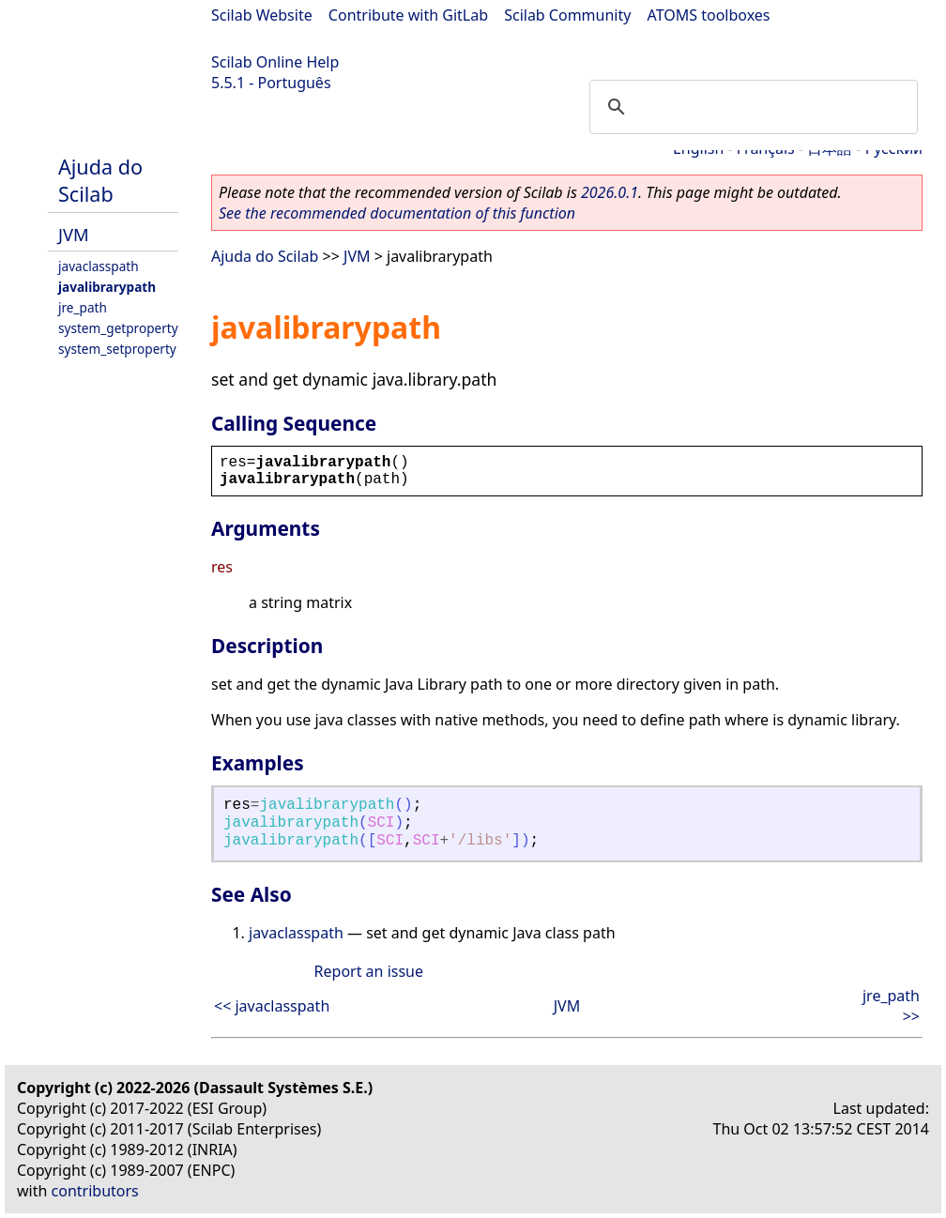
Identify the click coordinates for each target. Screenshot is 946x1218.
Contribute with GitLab (408, 15)
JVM (73, 234)
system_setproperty (117, 349)
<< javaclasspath (271, 1006)
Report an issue (368, 971)
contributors (95, 1190)
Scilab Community (567, 15)
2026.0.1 (609, 192)
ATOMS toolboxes (709, 15)
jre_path (82, 307)
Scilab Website (262, 15)
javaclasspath (98, 266)
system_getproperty (118, 328)
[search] (751, 107)
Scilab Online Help (275, 62)
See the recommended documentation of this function (397, 213)
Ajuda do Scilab (100, 180)
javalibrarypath (107, 287)
